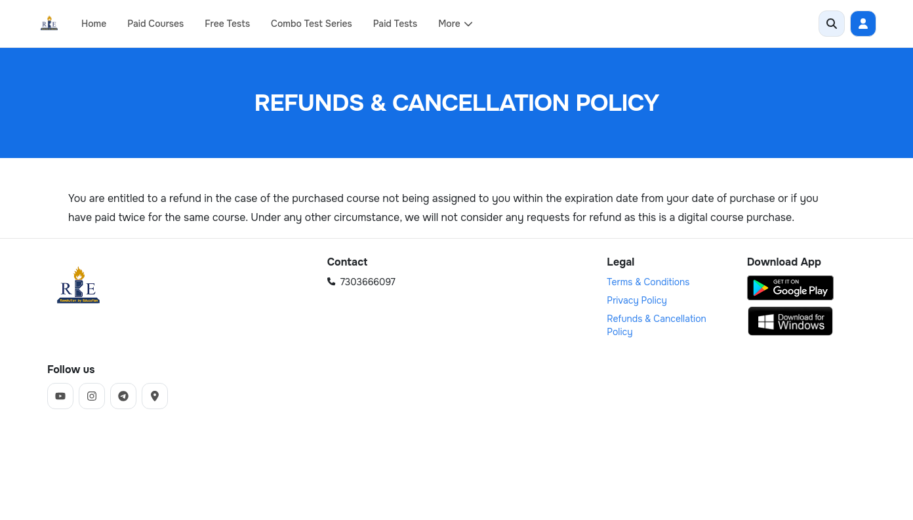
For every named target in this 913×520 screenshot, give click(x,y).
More (456, 24)
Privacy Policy (637, 300)
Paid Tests (395, 24)
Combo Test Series (311, 24)
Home (93, 24)
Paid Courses (155, 24)
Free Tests (227, 24)
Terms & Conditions (648, 282)
